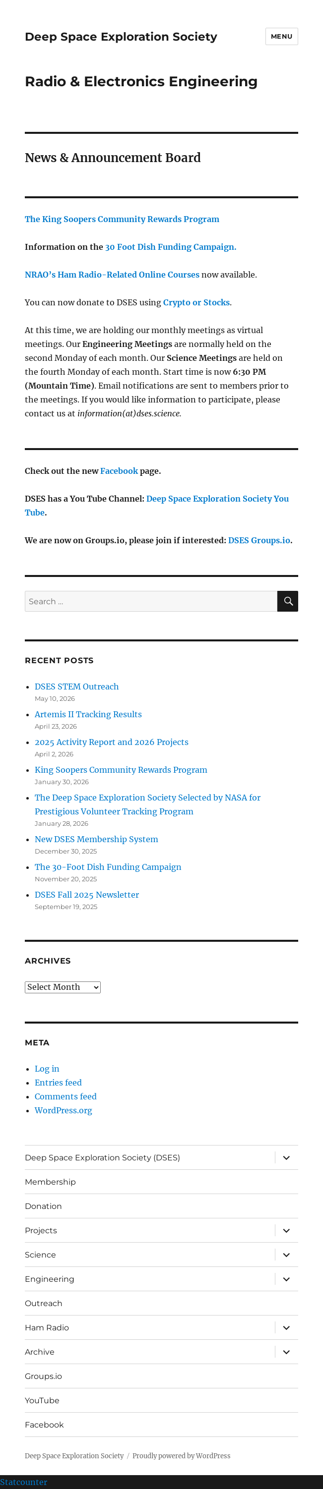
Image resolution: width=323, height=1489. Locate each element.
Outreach (44, 1303)
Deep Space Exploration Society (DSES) (102, 1157)
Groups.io (43, 1376)
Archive (40, 1352)
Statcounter (23, 1482)
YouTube (42, 1400)
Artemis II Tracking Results (88, 714)
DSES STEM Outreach (77, 686)
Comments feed (66, 1096)
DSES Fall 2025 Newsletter (87, 895)
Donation (43, 1206)
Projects (41, 1230)
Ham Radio (47, 1327)
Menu (282, 36)
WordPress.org (63, 1110)
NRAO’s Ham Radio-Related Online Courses (112, 275)
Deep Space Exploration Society (121, 37)
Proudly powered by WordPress (181, 1456)
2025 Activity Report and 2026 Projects (112, 742)
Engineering (49, 1279)
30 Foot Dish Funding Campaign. (171, 247)
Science (40, 1255)
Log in (47, 1069)
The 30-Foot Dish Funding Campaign (108, 867)
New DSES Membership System (96, 839)
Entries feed (58, 1083)
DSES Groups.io (259, 540)
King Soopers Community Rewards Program (121, 770)
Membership (50, 1182)
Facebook (119, 471)
